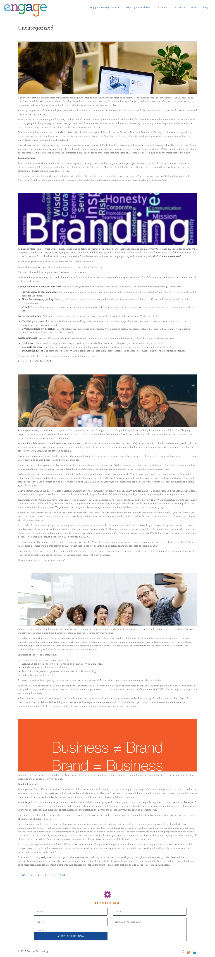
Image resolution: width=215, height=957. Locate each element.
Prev (23, 875)
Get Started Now (70, 936)
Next (62, 875)
